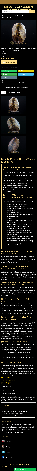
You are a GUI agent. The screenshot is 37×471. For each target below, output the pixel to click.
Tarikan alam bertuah (10, 401)
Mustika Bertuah (30, 396)
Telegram (22, 74)
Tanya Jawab (7, 388)
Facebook (7, 458)
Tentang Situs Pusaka (9, 390)
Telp (5, 77)
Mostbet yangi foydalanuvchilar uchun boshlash (13, 416)
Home (12, 16)
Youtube (6, 441)
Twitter (6, 452)
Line (5, 74)
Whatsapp (6, 71)
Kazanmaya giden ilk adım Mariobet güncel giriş (13, 413)
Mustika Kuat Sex (5, 397)
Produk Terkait (11, 92)
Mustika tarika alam (15, 399)
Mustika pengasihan (30, 397)
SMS (21, 71)
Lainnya (19, 92)
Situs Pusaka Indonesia (10, 393)
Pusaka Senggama (24, 399)
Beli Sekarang (9, 62)
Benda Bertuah (22, 396)
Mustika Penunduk (5, 399)
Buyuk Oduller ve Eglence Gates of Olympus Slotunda (14, 417)
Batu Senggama (14, 396)
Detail (3, 92)
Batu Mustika (18, 16)
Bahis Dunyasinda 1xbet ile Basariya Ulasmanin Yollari (14, 411)
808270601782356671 (7, 409)
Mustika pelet (21, 397)
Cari (32, 11)
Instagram (7, 447)
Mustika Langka (13, 397)
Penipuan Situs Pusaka (10, 392)
